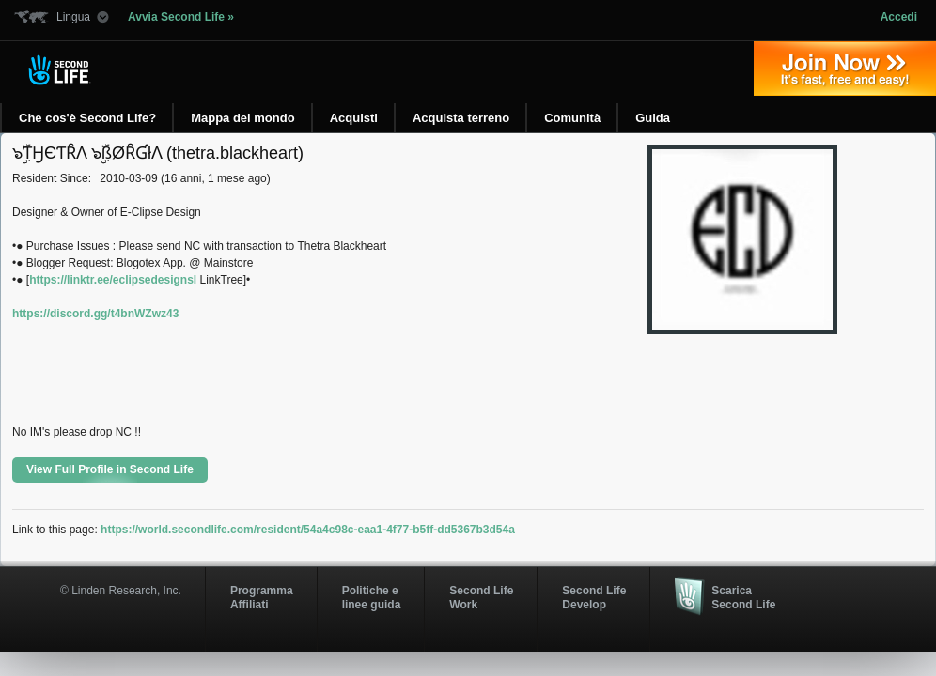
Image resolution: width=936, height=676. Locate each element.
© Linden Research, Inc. (120, 590)
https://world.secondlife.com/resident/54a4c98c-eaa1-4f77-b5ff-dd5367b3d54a (308, 529)
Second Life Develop (594, 597)
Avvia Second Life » (181, 16)
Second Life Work (481, 597)
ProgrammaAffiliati (261, 597)
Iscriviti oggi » (845, 68)
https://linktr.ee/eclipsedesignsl (112, 279)
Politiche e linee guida (371, 597)
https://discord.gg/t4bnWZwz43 (95, 313)
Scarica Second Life (743, 597)
